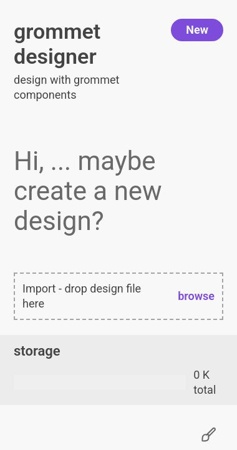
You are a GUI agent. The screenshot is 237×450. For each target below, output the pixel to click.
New (197, 29)
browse (196, 295)
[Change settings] (208, 435)
